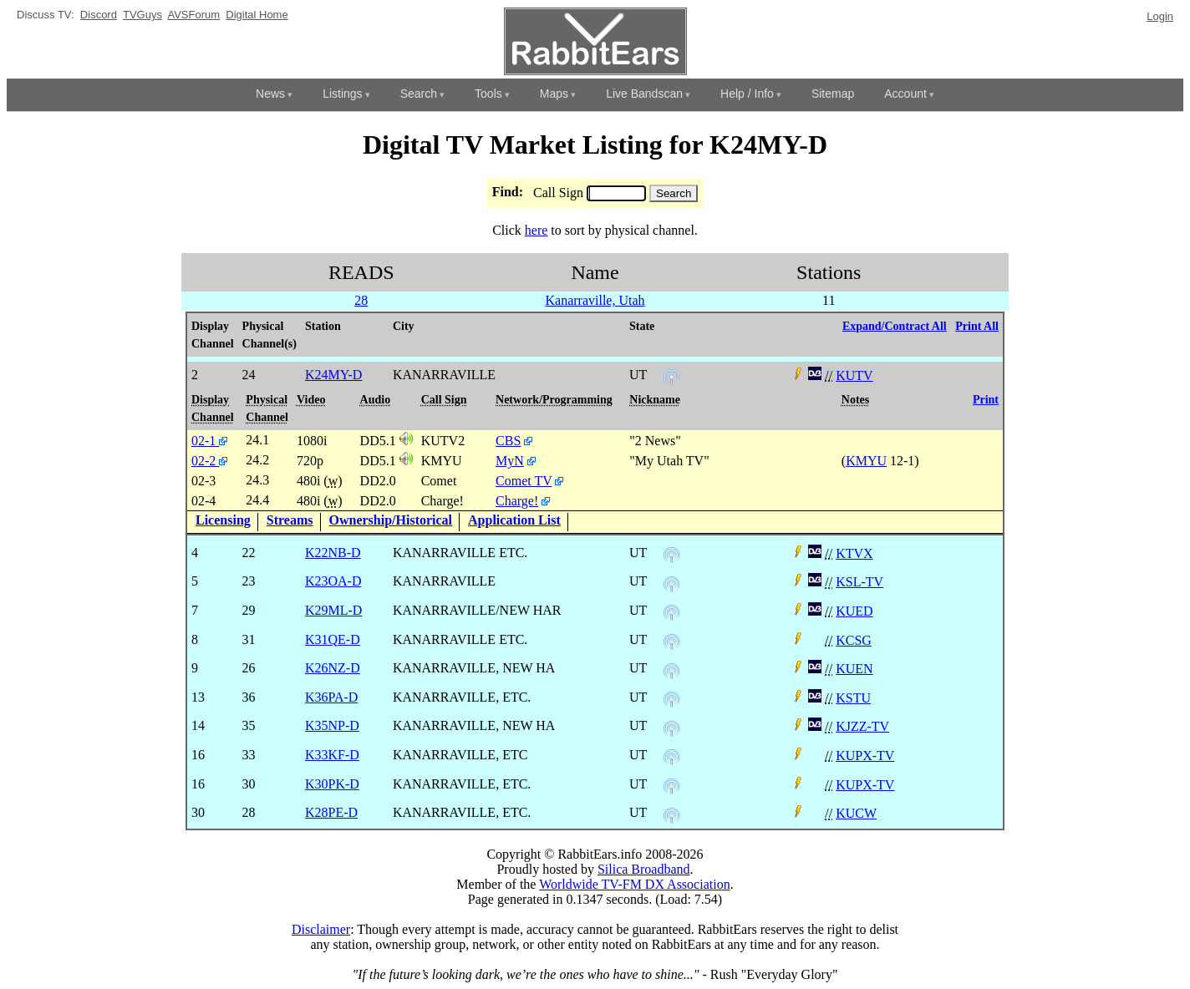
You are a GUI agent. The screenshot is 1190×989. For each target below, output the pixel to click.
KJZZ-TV (862, 726)
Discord (98, 14)
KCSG (854, 640)
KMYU (866, 461)
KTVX (854, 553)
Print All (977, 326)
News (270, 93)
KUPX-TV (865, 755)
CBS (508, 441)
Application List (514, 520)
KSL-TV (859, 582)
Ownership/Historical (391, 520)
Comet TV (524, 481)
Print (986, 399)
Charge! (517, 501)
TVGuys (142, 14)
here (536, 230)
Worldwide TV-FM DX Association (634, 884)
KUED (854, 611)
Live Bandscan (644, 93)
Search (418, 93)
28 (361, 300)
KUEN (854, 669)
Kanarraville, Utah (595, 300)
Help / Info (747, 93)
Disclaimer (321, 929)
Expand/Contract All (894, 326)
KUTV (854, 375)
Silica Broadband (644, 869)
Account (905, 93)
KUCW (856, 813)
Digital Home (256, 14)
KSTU (853, 698)
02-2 (209, 461)
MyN (510, 461)
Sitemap (832, 93)
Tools (488, 93)
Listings (342, 93)
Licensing (223, 520)
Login (1160, 16)
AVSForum (193, 14)
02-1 (209, 441)
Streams (290, 520)
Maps (554, 93)
